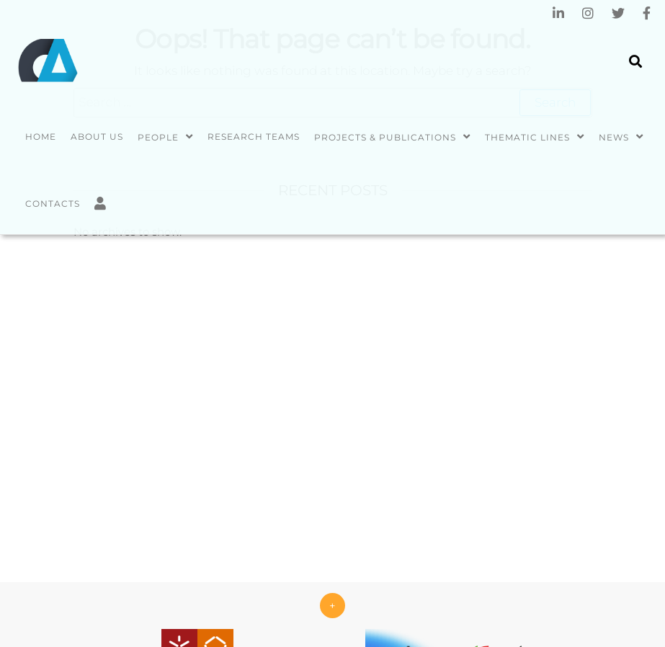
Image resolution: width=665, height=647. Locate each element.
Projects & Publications (385, 137)
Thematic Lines (527, 137)
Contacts (52, 203)
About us (97, 136)
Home (40, 136)
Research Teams (253, 136)
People (158, 137)
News (614, 137)
